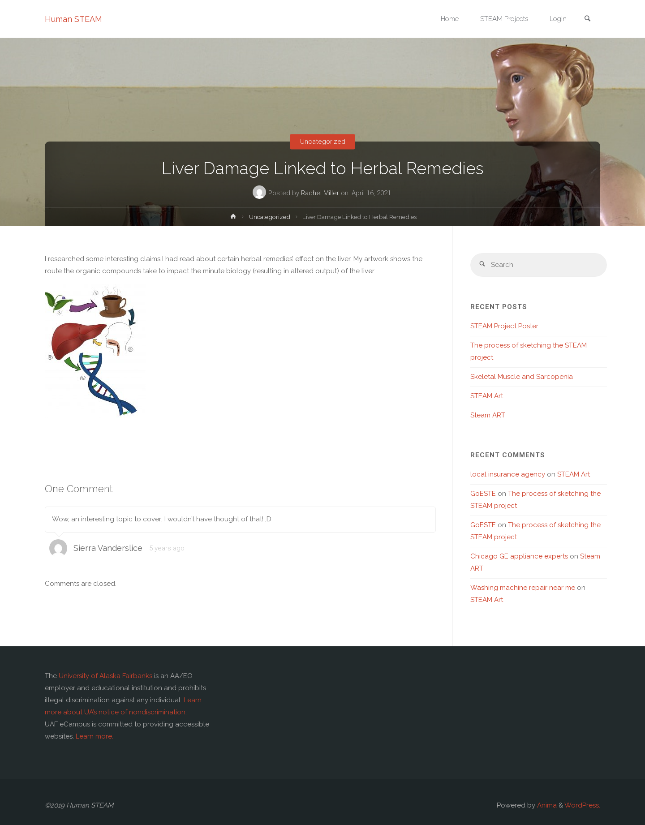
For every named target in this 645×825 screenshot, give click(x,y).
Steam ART (487, 415)
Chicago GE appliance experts (519, 556)
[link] (587, 19)
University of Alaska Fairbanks (105, 676)
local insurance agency (507, 474)
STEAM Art (486, 396)
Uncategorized (322, 142)
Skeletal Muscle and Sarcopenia (521, 377)
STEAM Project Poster (504, 326)
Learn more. (94, 736)
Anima (546, 805)
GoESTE (483, 494)
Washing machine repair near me (522, 588)
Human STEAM (73, 19)
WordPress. (582, 805)
